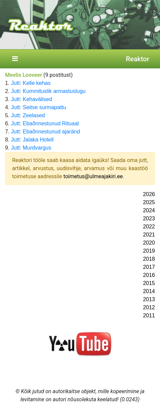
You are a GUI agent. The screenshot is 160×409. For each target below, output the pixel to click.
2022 (149, 226)
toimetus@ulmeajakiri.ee (93, 176)
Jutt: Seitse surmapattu (38, 107)
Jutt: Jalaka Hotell (32, 140)
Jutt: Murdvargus (31, 148)
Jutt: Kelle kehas (31, 83)
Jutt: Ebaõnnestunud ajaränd (45, 131)
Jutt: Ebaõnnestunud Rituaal (45, 123)
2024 (149, 210)
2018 (149, 259)
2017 (149, 267)
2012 (149, 307)
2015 (149, 283)
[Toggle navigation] (14, 59)
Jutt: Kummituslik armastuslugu (48, 91)
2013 (149, 299)
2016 (149, 275)
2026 (149, 194)
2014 (149, 291)
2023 (149, 218)
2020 (149, 243)
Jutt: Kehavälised (31, 99)
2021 (149, 235)
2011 (149, 315)
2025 (149, 202)
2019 (149, 251)
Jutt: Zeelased (28, 115)
